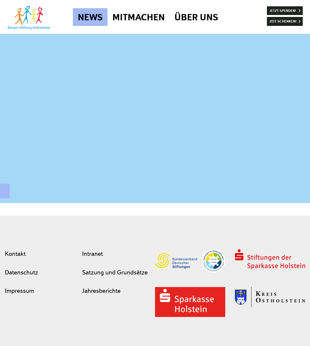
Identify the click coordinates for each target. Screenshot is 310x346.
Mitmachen (138, 17)
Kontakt (15, 253)
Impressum (19, 290)
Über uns (196, 17)
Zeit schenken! (283, 21)
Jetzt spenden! (283, 10)
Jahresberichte (101, 290)
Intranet (92, 253)
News (90, 17)
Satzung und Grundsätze (115, 272)
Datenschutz (21, 272)
